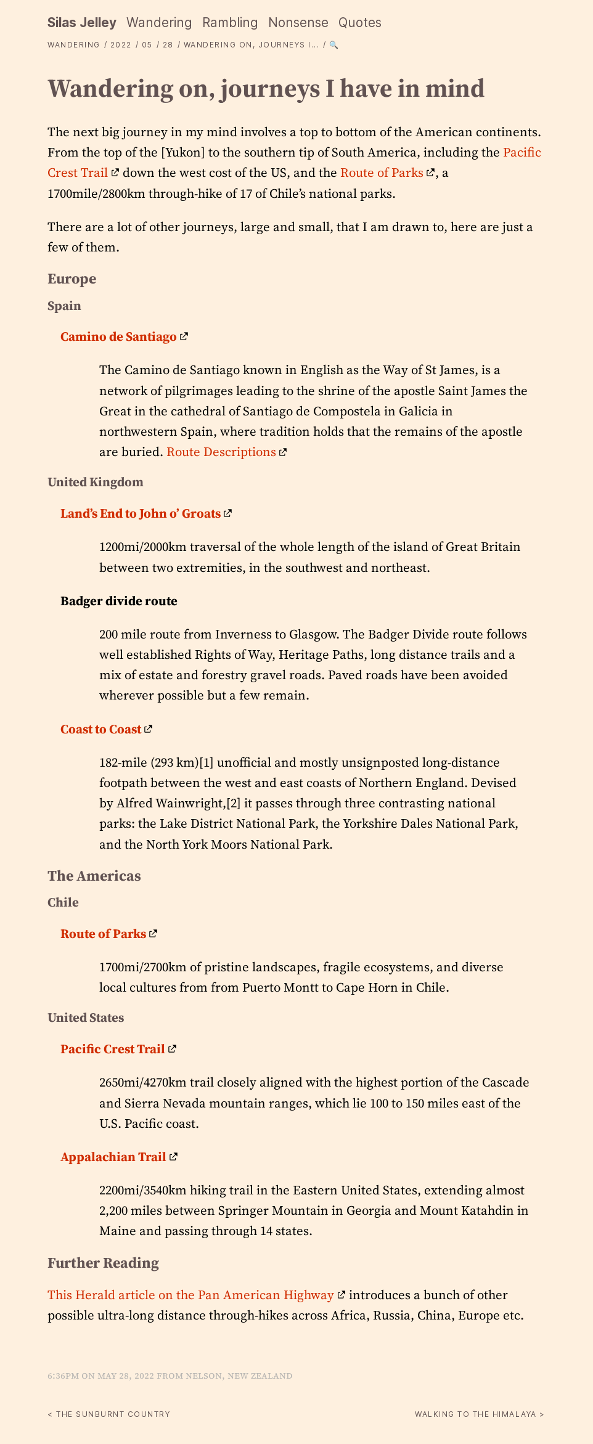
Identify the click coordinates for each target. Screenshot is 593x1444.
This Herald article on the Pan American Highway (190, 1294)
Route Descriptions (221, 451)
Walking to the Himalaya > (480, 1414)
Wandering (159, 22)
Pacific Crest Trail (112, 1049)
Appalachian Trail (113, 1156)
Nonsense (298, 22)
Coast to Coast (100, 729)
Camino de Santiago (118, 336)
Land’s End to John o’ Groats (140, 513)
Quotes (360, 22)
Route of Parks (381, 172)
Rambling (230, 22)
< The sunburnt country (108, 1414)
